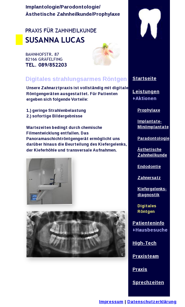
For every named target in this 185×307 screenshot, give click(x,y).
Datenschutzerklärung (151, 301)
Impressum (111, 301)
